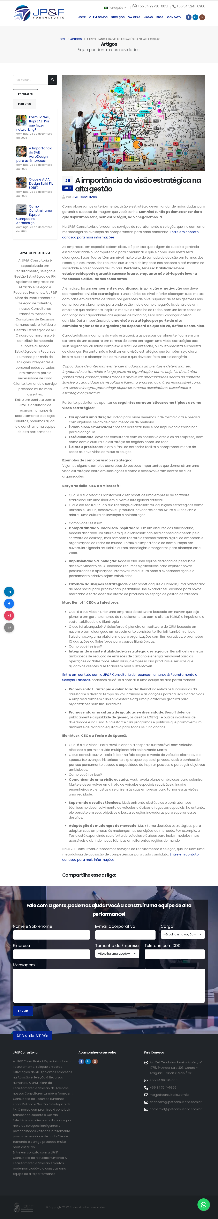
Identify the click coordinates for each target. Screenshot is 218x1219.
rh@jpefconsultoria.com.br (169, 1095)
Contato (174, 17)
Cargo (167, 926)
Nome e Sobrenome (32, 926)
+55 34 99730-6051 (164, 1080)
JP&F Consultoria (84, 197)
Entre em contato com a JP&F (86, 674)
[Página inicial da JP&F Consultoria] (38, 13)
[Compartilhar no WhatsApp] (9, 628)
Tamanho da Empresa (117, 945)
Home (81, 17)
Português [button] (115, 8)
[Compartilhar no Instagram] (9, 616)
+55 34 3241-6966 (163, 1087)
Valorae (134, 17)
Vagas (148, 17)
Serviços (118, 17)
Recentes (25, 104)
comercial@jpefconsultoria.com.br (176, 1109)
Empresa (21, 945)
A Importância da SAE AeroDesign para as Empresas (34, 154)
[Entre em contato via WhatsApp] (203, 1204)
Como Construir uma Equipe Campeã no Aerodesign (34, 214)
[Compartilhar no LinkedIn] (9, 591)
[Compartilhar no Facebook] (9, 603)
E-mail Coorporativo (115, 926)
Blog (159, 17)
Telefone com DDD (162, 945)
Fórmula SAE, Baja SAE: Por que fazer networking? (33, 123)
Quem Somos (98, 17)
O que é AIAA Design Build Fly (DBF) (41, 183)
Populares (26, 94)
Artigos (76, 39)
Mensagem (24, 965)
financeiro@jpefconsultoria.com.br (176, 1102)
